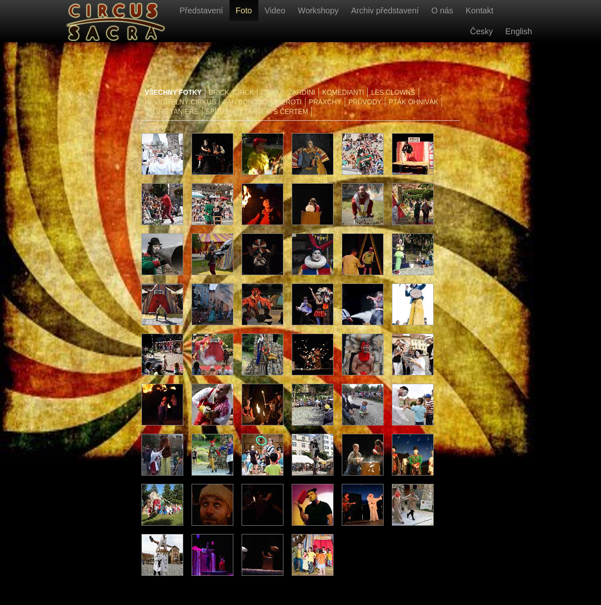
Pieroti (288, 102)
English (518, 31)
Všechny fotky (173, 92)
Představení (201, 10)
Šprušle (221, 111)
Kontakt (479, 10)
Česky (481, 31)
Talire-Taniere (172, 111)
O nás (442, 10)
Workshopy (318, 10)
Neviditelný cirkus (180, 102)
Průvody (365, 102)
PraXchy (325, 102)
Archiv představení (385, 10)
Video (275, 10)
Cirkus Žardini (288, 92)
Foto (244, 10)
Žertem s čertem (276, 111)
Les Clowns (393, 92)
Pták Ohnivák (413, 102)
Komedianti (343, 92)
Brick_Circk (231, 92)
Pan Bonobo (245, 102)
